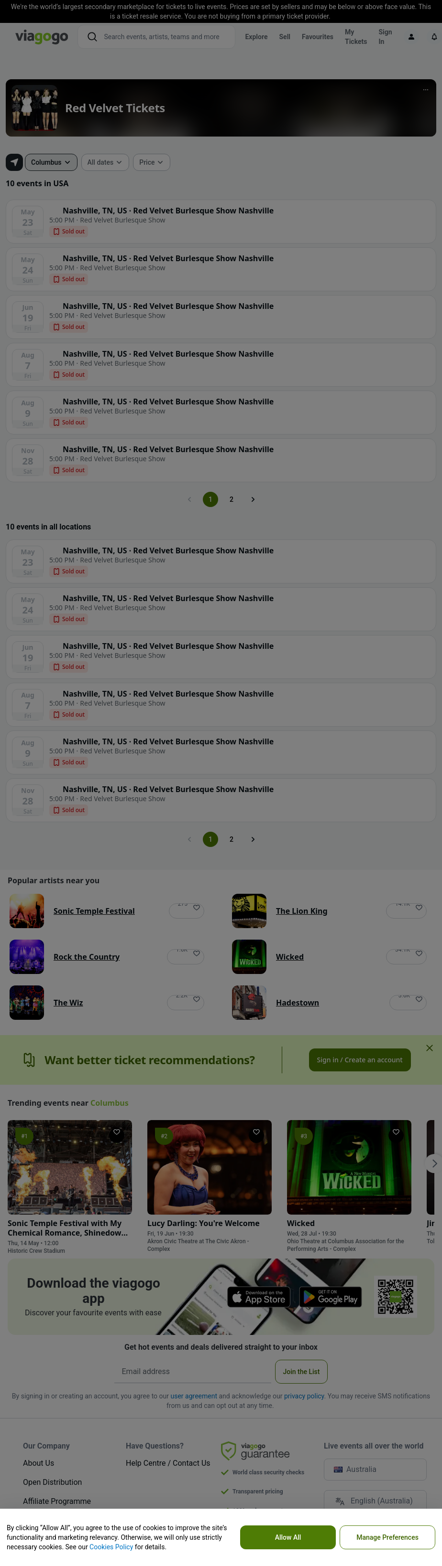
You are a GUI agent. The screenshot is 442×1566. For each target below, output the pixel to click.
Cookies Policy (111, 1547)
